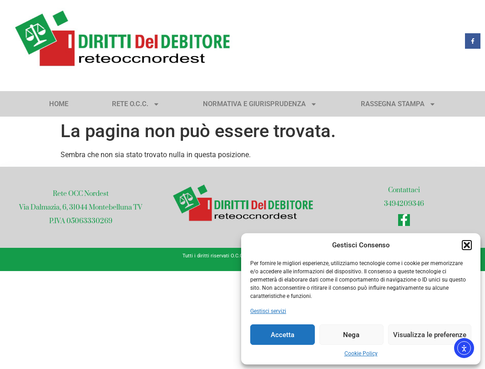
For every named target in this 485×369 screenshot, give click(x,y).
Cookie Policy (361, 353)
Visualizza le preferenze (429, 335)
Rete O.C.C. (136, 104)
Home (58, 104)
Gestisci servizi (268, 311)
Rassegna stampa (398, 104)
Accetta (282, 335)
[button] (466, 245)
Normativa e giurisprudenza (260, 104)
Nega (351, 335)
